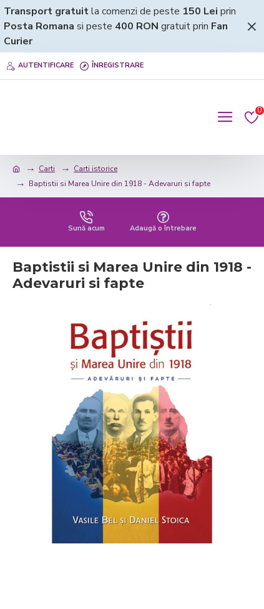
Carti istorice (95, 169)
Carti (47, 169)
